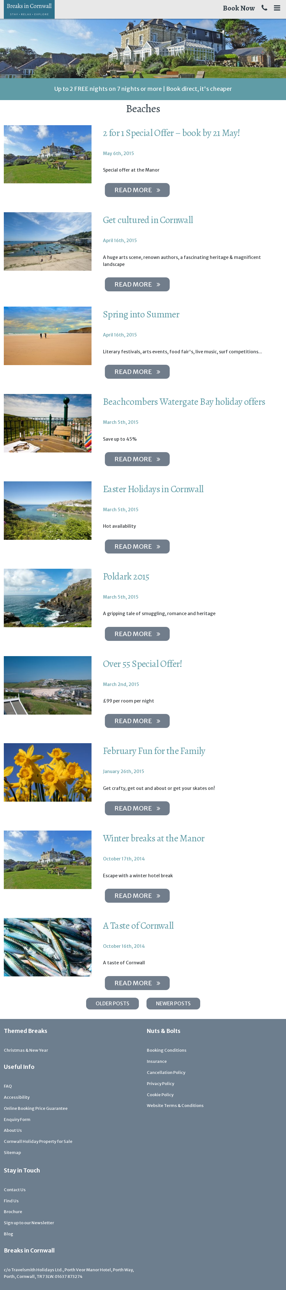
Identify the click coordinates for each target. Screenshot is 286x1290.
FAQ (8, 1086)
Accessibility (17, 1097)
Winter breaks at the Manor (153, 838)
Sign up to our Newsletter (29, 1223)
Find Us (11, 1201)
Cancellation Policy (166, 1072)
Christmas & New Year (26, 1050)
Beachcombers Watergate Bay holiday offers (184, 401)
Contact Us (15, 1189)
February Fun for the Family (154, 750)
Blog (8, 1234)
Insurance (157, 1061)
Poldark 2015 (126, 576)
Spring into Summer (141, 314)
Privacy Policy (160, 1083)
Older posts (112, 1003)
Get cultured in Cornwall (148, 220)
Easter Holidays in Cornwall (153, 489)
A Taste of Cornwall (138, 925)
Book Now (239, 8)
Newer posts (173, 1003)
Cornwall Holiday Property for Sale (38, 1141)
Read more (137, 190)
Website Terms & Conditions (175, 1105)
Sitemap (12, 1152)
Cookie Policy (160, 1094)
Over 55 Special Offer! (142, 663)
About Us (13, 1130)
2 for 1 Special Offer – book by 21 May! (171, 132)
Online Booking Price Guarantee (36, 1108)
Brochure (13, 1211)
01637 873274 (69, 1276)
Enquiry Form (17, 1119)
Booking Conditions (167, 1050)
